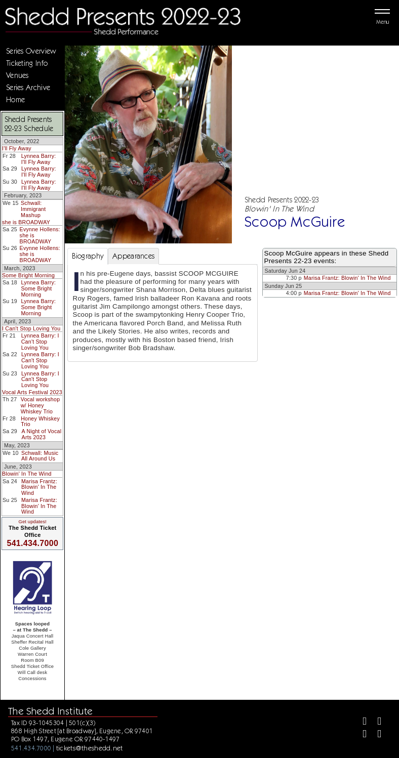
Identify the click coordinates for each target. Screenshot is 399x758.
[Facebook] (360, 722)
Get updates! (32, 521)
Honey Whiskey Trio (40, 421)
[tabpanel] (162, 313)
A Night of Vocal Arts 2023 (42, 434)
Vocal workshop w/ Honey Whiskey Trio (40, 405)
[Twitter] (375, 722)
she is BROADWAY (26, 222)
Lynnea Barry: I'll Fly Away (38, 159)
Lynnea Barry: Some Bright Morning (38, 288)
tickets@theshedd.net (89, 748)
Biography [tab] (88, 256)
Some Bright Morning (28, 275)
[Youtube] (375, 735)
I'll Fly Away (16, 148)
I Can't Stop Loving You (31, 328)
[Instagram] (360, 735)
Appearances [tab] (133, 256)
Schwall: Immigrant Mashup (33, 209)
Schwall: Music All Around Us (39, 456)
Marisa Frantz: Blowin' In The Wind (39, 487)
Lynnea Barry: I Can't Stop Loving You (40, 341)
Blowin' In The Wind (27, 474)
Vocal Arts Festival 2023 (32, 392)
